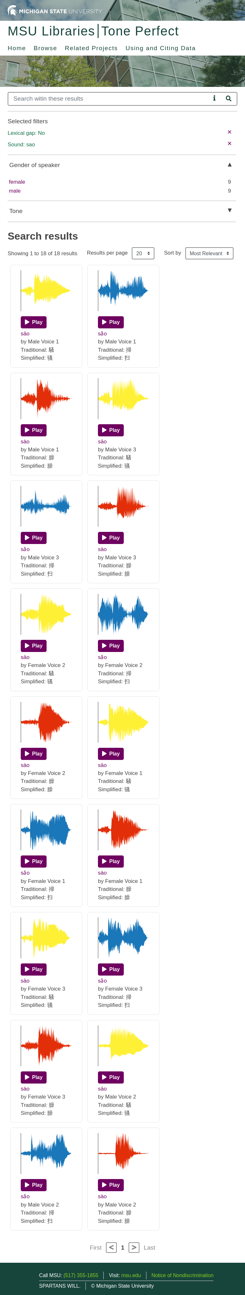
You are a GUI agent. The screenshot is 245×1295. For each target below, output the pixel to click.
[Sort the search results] (209, 253)
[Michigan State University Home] (55, 10)
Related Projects (91, 48)
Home (17, 48)
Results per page (107, 253)
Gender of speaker (34, 165)
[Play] (34, 322)
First (95, 1247)
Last (149, 1247)
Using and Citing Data (161, 48)
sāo (25, 334)
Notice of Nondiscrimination (183, 1275)
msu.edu (131, 1275)
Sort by (172, 253)
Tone (16, 211)
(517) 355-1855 (80, 1275)
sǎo (102, 334)
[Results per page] (143, 253)
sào (25, 442)
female (17, 182)
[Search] (109, 99)
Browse (45, 48)
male (15, 191)
